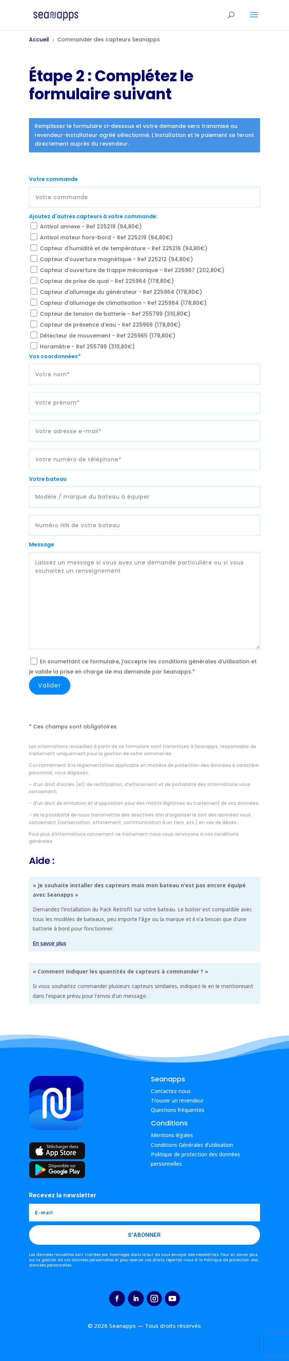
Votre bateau (48, 479)
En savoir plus (49, 943)
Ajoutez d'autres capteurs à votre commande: (93, 216)
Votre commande (53, 179)
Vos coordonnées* (55, 356)
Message (41, 544)
